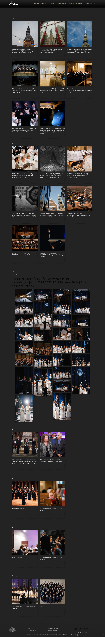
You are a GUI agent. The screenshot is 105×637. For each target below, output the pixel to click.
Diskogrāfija (62, 3)
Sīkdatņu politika (32, 630)
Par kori (52, 3)
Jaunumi (36, 3)
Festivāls (71, 3)
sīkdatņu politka (57, 634)
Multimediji (79, 3)
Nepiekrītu (74, 634)
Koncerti (43, 3)
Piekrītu (65, 634)
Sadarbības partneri (52, 628)
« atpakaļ (14, 274)
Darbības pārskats (52, 630)
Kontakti (89, 3)
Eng (95, 3)
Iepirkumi (30, 628)
